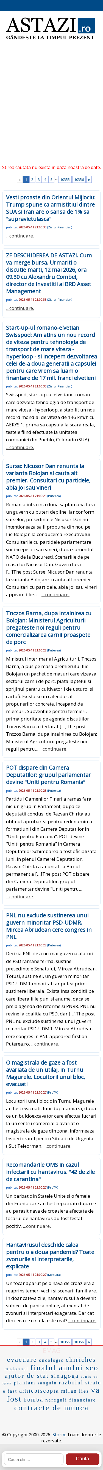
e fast (10, 1391)
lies (84, 1391)
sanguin (47, 1383)
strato (93, 1382)
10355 (65, 179)
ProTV (52, 1092)
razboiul (71, 1382)
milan (69, 1391)
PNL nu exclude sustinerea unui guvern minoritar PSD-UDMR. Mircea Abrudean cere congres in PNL (49, 926)
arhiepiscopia (39, 1391)
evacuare (22, 1359)
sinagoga (65, 1375)
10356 (79, 179)
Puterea (54, 496)
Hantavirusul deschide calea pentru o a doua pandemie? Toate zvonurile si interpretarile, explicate (50, 1255)
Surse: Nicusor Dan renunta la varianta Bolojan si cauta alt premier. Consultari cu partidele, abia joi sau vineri (48, 476)
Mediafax (55, 1275)
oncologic (51, 1360)
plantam (24, 1382)
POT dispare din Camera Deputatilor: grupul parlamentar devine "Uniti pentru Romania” (48, 775)
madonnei (16, 1368)
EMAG (52, 1350)
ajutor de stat (27, 1375)
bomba (33, 1399)
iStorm (58, 1435)
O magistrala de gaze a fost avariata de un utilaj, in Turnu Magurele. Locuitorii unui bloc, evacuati (45, 1073)
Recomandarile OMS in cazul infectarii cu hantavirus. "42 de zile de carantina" (50, 1172)
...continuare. (20, 236)
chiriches (81, 1359)
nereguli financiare (70, 1400)
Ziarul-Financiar (59, 227)
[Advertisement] (51, 104)
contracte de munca (51, 1407)
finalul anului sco (64, 1367)
